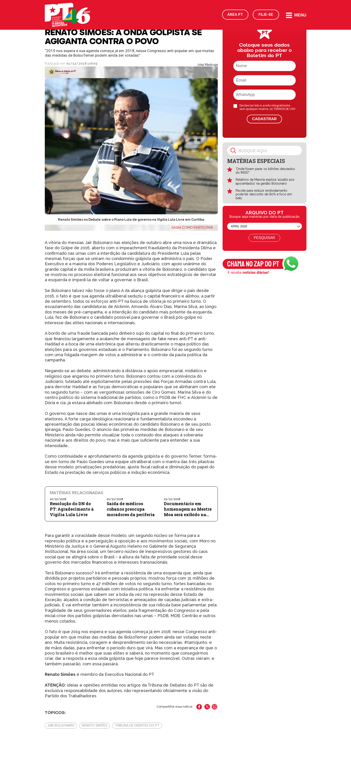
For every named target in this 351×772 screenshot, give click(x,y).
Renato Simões (94, 725)
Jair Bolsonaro (60, 725)
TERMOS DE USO (284, 109)
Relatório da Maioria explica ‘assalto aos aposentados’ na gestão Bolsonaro (265, 181)
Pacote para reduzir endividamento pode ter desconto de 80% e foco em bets (264, 194)
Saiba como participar (192, 227)
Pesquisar (264, 238)
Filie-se (265, 14)
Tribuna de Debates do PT (137, 725)
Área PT (235, 14)
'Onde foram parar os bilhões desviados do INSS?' (265, 171)
